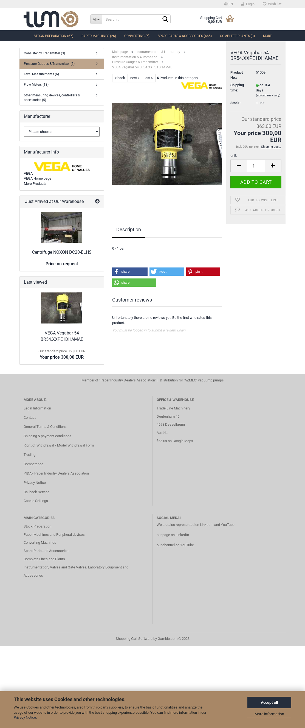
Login (248, 4)
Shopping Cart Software (134, 639)
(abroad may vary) (268, 101)
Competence (33, 464)
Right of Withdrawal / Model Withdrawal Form (59, 445)
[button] (129, 271)
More (267, 36)
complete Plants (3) (237, 36)
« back (120, 78)
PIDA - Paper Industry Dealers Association (56, 473)
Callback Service (36, 492)
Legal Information (37, 408)
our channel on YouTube (175, 545)
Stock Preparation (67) (53, 36)
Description (128, 229)
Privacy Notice (25, 717)
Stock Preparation (37, 526)
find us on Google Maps (175, 441)
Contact (30, 417)
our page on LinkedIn (173, 535)
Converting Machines (40, 542)
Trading (29, 455)
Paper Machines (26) (98, 36)
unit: (233, 162)
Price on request (62, 263)
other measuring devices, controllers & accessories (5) (52, 97)
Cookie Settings (36, 501)
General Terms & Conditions (45, 427)
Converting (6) (136, 36)
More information (269, 714)
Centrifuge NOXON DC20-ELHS (62, 252)
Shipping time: (237, 93)
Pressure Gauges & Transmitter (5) (49, 64)
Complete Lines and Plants (44, 559)
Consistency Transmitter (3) (44, 53)
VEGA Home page (37, 178)
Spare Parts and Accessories (46, 551)
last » (149, 78)
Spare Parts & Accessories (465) (185, 36)
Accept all (269, 702)
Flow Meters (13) (36, 85)
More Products (35, 184)
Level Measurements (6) (41, 74)
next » (134, 78)
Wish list (272, 4)
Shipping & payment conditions (47, 436)
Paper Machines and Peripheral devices (54, 534)
